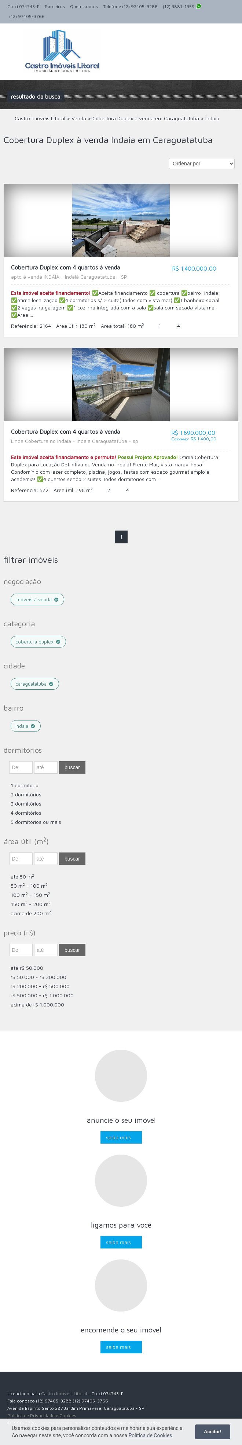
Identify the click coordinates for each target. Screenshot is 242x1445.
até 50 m (22, 876)
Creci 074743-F (23, 6)
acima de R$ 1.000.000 (37, 1004)
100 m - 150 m (30, 895)
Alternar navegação (13, 40)
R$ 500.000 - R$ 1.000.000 (42, 995)
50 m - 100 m (29, 886)
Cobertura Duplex (38, 642)
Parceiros (55, 6)
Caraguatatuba (34, 684)
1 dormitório (24, 785)
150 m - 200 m (31, 904)
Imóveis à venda (37, 599)
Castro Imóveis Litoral (64, 1393)
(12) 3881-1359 (182, 7)
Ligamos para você (121, 1225)
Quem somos (84, 6)
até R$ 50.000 (27, 968)
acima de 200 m (31, 913)
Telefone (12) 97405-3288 (130, 6)
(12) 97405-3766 (27, 16)
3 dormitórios (26, 803)
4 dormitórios (26, 813)
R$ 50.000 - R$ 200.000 (38, 977)
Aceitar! (212, 1431)
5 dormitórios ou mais (36, 822)
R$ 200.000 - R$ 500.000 (40, 986)
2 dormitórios (26, 794)
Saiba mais (118, 1137)
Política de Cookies (150, 1435)
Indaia (25, 726)
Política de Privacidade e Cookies (41, 1415)
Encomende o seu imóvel (121, 1329)
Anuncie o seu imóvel (121, 1120)
